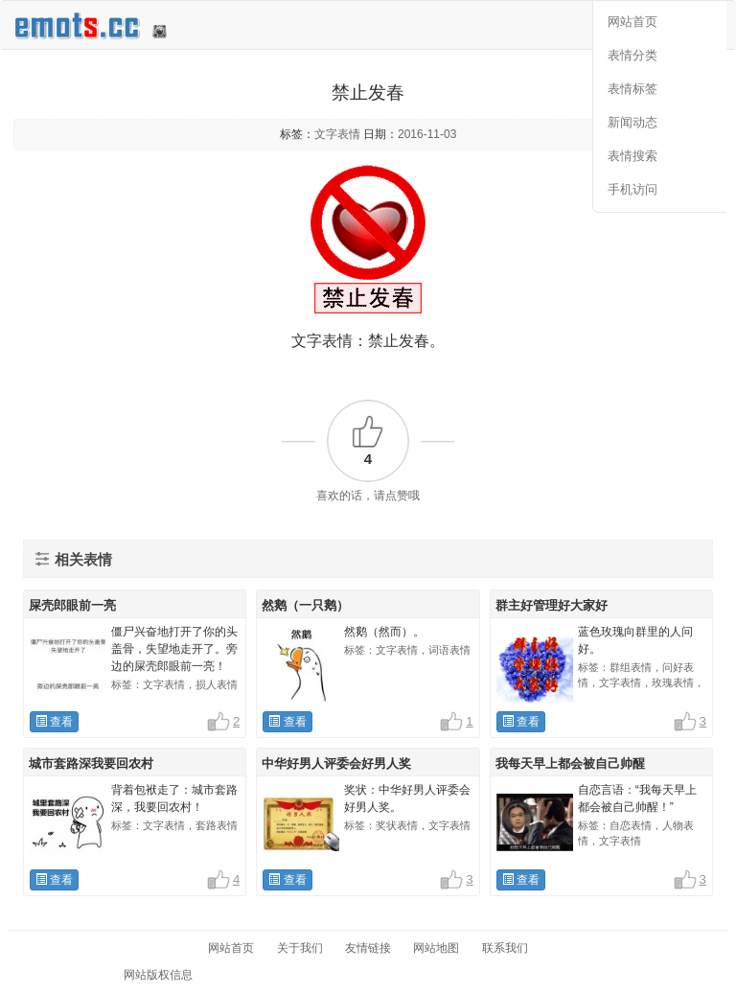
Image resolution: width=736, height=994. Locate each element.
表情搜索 (632, 156)
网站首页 (632, 21)
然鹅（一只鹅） (305, 605)
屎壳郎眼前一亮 (72, 605)
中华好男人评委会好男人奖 (336, 763)
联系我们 (505, 948)
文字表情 (337, 134)
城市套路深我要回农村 (91, 763)
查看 (54, 721)
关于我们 (300, 948)
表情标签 (632, 88)
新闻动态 (632, 122)
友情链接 (368, 948)
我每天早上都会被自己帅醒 (570, 763)
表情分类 (632, 55)
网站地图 (436, 948)
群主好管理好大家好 (551, 605)
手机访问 (632, 189)
